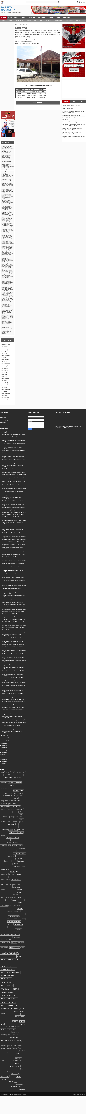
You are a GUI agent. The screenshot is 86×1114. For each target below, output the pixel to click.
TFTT (22, 1066)
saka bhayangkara (10, 1026)
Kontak (10, 20)
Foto (2, 800)
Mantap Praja (17, 863)
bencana (11, 782)
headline (3, 812)
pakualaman (21, 897)
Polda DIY (2, 415)
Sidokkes (20, 1043)
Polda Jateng (21, 942)
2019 (3, 756)
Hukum (20, 814)
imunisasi (21, 819)
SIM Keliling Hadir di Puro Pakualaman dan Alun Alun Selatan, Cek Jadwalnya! (73, 125)
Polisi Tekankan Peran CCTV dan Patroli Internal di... (13, 514)
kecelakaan (20, 832)
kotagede (22, 848)
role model (15, 1024)
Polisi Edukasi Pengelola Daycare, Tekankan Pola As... (14, 509)
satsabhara (14, 1038)
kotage (20, 845)
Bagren (14, 774)
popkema (22, 1008)
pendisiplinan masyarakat (19, 918)
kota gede (14, 845)
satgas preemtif (11, 1029)
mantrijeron (17, 866)
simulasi (3, 1048)
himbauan (15, 811)
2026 (3, 431)
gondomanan (16, 806)
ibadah (16, 816)
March (4, 735)
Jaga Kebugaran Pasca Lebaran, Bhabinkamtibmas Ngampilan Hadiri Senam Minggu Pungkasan (7, 174)
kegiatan (3, 835)
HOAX (20, 811)
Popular (66, 101)
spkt (9, 1055)
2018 (3, 759)
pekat (18, 905)
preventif (17, 1013)
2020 (3, 754)
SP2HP (78, 20)
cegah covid (13, 793)
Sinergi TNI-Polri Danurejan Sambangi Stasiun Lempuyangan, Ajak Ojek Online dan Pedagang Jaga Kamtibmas (7, 330)
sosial (17, 1053)
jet (17, 824)
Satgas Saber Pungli (6, 1031)
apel (2, 775)
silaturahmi (3, 1045)
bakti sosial (8, 777)
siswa (20, 1048)
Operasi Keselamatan (6, 882)
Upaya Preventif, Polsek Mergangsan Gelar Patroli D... (13, 699)
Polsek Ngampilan (6, 963)
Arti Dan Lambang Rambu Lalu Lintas (71, 105)
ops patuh (3, 894)
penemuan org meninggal (14, 921)
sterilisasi (17, 1055)
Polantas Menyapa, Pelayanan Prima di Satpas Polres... (14, 609)
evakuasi (16, 798)
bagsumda (20, 774)
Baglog (9, 774)
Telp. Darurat (69, 20)
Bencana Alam (18, 782)
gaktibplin (7, 800)
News (17, 871)
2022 (3, 750)
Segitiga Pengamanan (67, 108)
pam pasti (2, 900)
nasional (12, 871)
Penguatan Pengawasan (6, 932)
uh (18, 1073)
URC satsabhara (19, 1084)
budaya (7, 793)
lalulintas (11, 856)
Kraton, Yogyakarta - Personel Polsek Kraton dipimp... (14, 627)
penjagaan (9, 937)
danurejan (8, 796)
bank (15, 777)
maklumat (14, 861)
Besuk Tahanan (58, 20)
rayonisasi (22, 1021)
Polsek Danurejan (8, 966)
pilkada (14, 939)
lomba (6, 861)
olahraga (18, 874)
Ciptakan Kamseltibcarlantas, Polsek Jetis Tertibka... (13, 644)
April (4, 432)
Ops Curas (3, 889)
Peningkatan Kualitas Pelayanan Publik (10, 934)
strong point (18, 1058)
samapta (17, 1026)
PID (35, 20)
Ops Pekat (9, 894)
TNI (4, 1071)
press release (10, 1013)
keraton (17, 837)
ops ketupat (19, 889)
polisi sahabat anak (14, 947)
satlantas (15, 1032)
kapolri (11, 829)
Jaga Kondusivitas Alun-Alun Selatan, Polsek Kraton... (14, 677)
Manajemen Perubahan (6, 863)
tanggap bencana (17, 1060)
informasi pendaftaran (6, 821)
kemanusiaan (10, 837)
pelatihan (3, 911)
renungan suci (9, 1024)
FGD (20, 798)
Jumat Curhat (4, 827)
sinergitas (8, 1048)
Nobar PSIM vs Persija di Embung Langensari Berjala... (14, 719)
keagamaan (21, 829)
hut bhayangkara (4, 816)
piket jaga (8, 939)
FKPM (24, 798)
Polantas (3, 942)
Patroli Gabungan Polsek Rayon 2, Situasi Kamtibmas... (14, 539)
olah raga (11, 874)
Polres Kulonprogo (4, 420)
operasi (18, 877)
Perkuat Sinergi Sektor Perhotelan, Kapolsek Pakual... (13, 434)
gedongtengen (15, 801)
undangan (12, 1076)
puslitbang (19, 1018)
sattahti (10, 1040)
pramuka (16, 1011)
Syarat (51, 17)
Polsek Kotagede (8, 982)
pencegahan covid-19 (14, 916)
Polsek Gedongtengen (7, 969)
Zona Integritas (42, 17)
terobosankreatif (14, 1066)
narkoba (21, 869)
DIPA (14, 795)
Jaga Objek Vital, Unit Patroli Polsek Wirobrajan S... (13, 541)
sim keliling (13, 1045)
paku (15, 897)
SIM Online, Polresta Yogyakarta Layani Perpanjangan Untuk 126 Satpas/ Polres (72, 133)
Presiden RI (3, 1013)
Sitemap (29, 20)
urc (15, 1081)
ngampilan (4, 874)
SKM (9, 1053)
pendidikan (9, 918)
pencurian (3, 919)
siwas (2, 1053)
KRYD (15, 850)
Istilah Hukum (19, 20)
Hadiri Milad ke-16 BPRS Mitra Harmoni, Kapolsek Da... (14, 607)
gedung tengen (4, 803)
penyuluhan (17, 937)
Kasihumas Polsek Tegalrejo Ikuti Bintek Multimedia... (13, 472)
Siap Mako (10, 1043)
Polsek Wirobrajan (7, 1008)
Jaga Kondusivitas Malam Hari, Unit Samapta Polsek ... (14, 604)
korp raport (4, 845)
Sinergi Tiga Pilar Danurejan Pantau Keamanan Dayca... (14, 495)
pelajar (20, 908)
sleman (12, 1053)
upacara (11, 1081)
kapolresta (4, 830)
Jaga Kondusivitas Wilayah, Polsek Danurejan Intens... (14, 580)
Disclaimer (82, 1094)
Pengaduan (48, 20)
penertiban (3, 924)
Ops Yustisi (15, 894)
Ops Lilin (19, 892)
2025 (3, 743)
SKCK (5, 1053)
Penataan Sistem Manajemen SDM (17, 913)
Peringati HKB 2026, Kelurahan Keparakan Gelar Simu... (14, 611)
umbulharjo (4, 1076)
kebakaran (12, 832)
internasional (15, 821)
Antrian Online (66, 17)
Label (82, 101)
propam (22, 1016)
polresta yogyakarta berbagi (8, 956)
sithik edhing (22, 1050)
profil (23, 1013)
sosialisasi (3, 1056)
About (3, 20)
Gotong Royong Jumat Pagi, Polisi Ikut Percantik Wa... (14, 680)
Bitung (2, 793)
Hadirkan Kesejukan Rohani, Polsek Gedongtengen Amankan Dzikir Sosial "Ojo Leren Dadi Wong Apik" (8, 167)
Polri (19, 956)
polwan (16, 1008)
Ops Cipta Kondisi (17, 887)
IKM (41, 20)
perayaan (3, 939)
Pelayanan (32, 17)
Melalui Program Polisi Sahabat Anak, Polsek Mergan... (14, 613)
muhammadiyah (14, 869)
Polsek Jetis (6, 979)
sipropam (15, 1048)
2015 (3, 766)
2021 (3, 752)
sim (9, 1045)
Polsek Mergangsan (9, 960)
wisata (20, 1086)
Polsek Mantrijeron (9, 989)
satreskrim (15, 1035)
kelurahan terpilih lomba (12, 835)
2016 (3, 763)
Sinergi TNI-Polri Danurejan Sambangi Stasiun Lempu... (14, 450)
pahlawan (10, 897)
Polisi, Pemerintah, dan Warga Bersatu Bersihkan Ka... (13, 685)
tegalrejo (16, 1063)
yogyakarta (22, 1089)
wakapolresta (4, 1086)
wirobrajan (13, 1087)
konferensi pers (12, 842)
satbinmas (3, 1029)
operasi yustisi (4, 884)
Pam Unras (8, 900)
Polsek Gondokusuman (10, 972)
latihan (18, 856)
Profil (10, 17)
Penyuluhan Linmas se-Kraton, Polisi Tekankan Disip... (14, 625)
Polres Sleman (3, 417)
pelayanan (9, 911)
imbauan (22, 816)
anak (13, 772)
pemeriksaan (4, 913)
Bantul (15, 779)
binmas (22, 790)
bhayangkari (16, 787)
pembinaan (16, 911)
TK (21, 1068)
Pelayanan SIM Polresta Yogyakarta (71, 115)
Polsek (24, 17)
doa (18, 795)
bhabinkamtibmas (6, 788)
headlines (9, 811)
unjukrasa (19, 1079)
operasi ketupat (16, 882)
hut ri (11, 816)
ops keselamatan (10, 889)
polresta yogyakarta (10, 953)
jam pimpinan (11, 824)
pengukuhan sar (17, 931)
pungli (13, 1018)
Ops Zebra (21, 894)
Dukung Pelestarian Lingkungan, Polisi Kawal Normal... (14, 629)
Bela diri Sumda (4, 782)
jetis (20, 824)
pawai (11, 905)
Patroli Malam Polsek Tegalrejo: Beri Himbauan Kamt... (14, 707)
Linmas (2, 861)
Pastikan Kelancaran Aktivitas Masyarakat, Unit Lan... (13, 701)
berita (12, 785)
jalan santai (3, 824)
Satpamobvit (3, 1034)
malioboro (21, 861)
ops (10, 884)
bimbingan (15, 790)
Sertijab (19, 1040)
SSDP (12, 1056)
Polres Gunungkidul (4, 425)
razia (2, 1024)
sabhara (22, 1024)
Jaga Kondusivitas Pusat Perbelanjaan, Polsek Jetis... (13, 619)
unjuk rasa (12, 1079)
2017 (3, 761)
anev (24, 772)
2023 (3, 747)
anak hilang (18, 772)
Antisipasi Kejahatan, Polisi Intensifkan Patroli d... (13, 602)
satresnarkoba (5, 1037)
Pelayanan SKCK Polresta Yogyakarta (71, 122)
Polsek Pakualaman (9, 999)
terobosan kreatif (5, 1066)
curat (2, 795)
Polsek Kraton (7, 986)
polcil (8, 942)
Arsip (74, 101)
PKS (18, 939)
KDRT (15, 829)
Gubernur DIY (3, 809)
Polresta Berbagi (11, 950)
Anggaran (57, 17)
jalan (21, 821)
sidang (15, 1043)
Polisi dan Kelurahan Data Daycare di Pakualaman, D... (14, 520)
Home (3, 17)
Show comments (38, 102)
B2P (5, 774)
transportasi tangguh (16, 1071)
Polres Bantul (3, 422)
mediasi (23, 866)
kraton (3, 851)
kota (9, 845)
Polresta (16, 17)
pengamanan (18, 924)
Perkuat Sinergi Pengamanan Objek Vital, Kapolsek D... (14, 512)
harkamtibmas (19, 809)
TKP (1, 1071)
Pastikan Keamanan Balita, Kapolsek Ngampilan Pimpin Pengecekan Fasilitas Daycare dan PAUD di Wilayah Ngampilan (7, 158)
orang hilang (4, 897)
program (17, 1016)
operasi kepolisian (15, 879)
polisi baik (20, 944)
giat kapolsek (12, 803)
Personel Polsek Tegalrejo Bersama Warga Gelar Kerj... (14, 688)
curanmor (20, 793)
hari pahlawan (11, 809)
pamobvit (14, 900)
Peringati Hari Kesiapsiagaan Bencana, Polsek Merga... (14, 632)
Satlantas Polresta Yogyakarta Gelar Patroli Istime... (13, 697)
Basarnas (20, 779)
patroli (20, 903)
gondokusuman (5, 806)
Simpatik (20, 1045)
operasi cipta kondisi (5, 879)
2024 (3, 745)
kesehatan (3, 840)
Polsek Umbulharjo (9, 1005)
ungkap (18, 1076)
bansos (18, 777)
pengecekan (18, 929)
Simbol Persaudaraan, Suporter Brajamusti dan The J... (14, 729)
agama (2, 772)
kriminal (9, 851)
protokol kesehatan (6, 1019)
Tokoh (8, 1071)
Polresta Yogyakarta (8, 8)
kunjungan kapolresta (19, 853)
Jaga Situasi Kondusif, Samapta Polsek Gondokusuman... (11, 726)
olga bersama (12, 876)
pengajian (10, 924)
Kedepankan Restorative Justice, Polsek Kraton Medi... (14, 583)
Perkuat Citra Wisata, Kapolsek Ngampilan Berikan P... (14, 507)
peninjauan (3, 937)
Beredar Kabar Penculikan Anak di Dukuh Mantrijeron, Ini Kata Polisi (72, 129)
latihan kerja (19, 858)
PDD (15, 905)
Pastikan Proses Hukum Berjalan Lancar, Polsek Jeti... (13, 463)
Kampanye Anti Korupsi (13, 827)
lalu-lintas (3, 856)
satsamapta (4, 1040)
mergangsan (5, 869)
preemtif (22, 1011)
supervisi (2, 1060)
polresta (3, 950)
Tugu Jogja (13, 1073)
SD (14, 1040)
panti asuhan (21, 900)
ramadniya (15, 1021)
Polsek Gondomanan (7, 975)
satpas (9, 1034)
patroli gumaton (4, 905)
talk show (8, 1061)
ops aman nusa (16, 884)
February (5, 737)
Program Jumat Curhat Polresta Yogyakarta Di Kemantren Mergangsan (73, 112)
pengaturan (4, 927)
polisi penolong (4, 947)
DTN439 (21, 795)
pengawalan (11, 927)
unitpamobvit (4, 1079)
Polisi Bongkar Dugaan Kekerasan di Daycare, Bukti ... (14, 554)
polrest (22, 947)
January (4, 740)
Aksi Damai (8, 772)
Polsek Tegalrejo (8, 1002)
